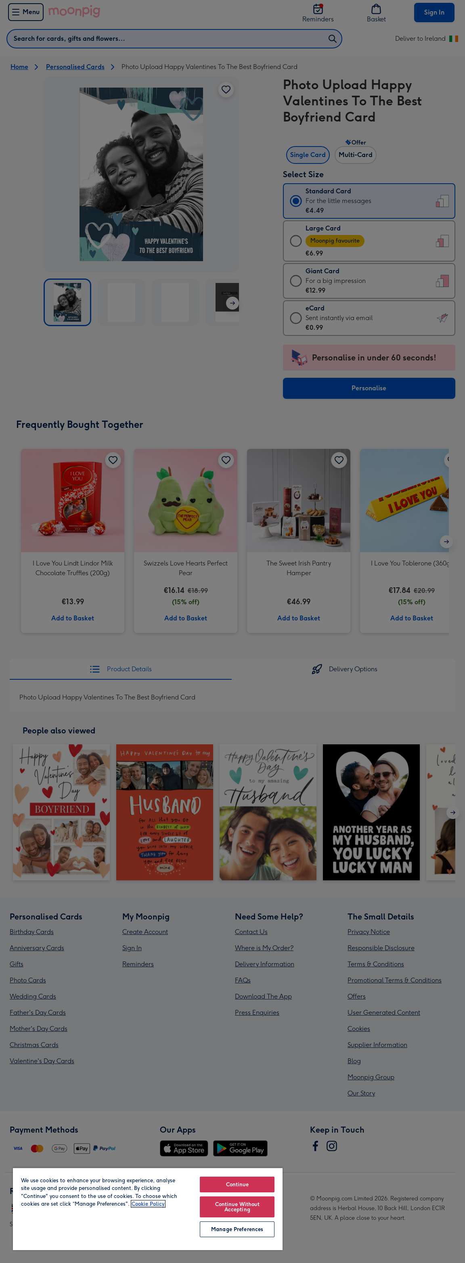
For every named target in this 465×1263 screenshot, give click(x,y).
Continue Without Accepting (237, 1207)
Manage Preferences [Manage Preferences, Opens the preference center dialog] (237, 1229)
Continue (237, 1184)
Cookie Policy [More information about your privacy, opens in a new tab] (148, 1204)
